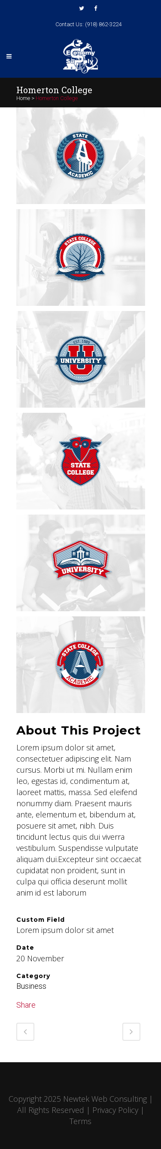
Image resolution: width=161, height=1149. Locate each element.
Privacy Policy (115, 1110)
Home (23, 98)
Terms (80, 1121)
